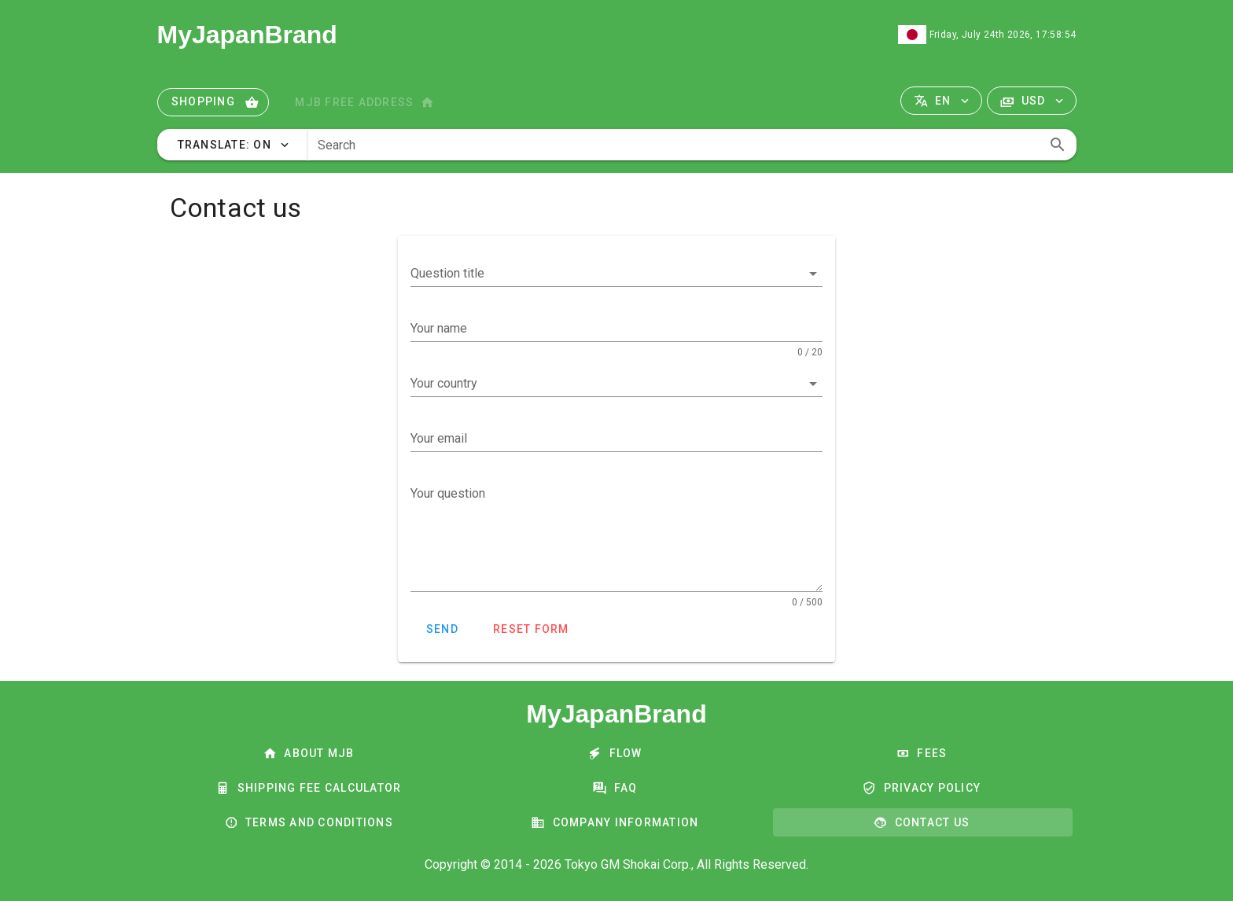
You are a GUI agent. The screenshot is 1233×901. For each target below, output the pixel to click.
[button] (941, 100)
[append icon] (1057, 144)
